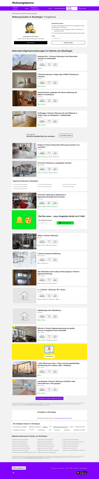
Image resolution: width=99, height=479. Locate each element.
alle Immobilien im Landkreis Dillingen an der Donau (49, 398)
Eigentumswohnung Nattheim (45, 441)
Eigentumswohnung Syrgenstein (20, 439)
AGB (66, 468)
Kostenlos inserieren (15, 8)
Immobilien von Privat (79, 430)
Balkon (50, 426)
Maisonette (57, 430)
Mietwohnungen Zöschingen (21, 188)
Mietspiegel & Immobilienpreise (35, 8)
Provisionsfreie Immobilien (20, 427)
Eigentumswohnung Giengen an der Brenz (73, 441)
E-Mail (53, 36)
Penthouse (67, 430)
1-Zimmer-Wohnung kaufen (20, 184)
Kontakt (71, 468)
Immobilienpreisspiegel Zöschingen (63, 418)
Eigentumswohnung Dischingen (71, 439)
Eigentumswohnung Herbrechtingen (21, 448)
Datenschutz (54, 468)
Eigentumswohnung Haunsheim (71, 444)
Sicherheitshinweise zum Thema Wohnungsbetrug (34, 404)
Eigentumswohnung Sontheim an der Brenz (48, 450)
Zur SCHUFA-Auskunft (65, 135)
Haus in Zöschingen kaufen (45, 186)
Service (50, 8)
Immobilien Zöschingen (68, 186)
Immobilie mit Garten (80, 426)
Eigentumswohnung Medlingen (70, 446)
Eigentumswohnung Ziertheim (20, 441)
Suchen (27, 8)
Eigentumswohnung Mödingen (20, 444)
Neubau (71, 426)
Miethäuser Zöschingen (35, 427)
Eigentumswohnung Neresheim (45, 444)
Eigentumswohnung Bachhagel (45, 439)
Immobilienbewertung (59, 8)
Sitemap (76, 468)
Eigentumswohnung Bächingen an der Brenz (74, 450)
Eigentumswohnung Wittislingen (21, 446)
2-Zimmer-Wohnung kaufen (45, 184)
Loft (50, 430)
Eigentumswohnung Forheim (70, 448)
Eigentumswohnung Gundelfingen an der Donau (24, 452)
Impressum (61, 468)
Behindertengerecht (60, 427)
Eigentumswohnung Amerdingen (21, 450)
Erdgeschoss (41, 430)
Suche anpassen (31, 42)
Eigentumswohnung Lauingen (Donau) (47, 452)
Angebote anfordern (66, 223)
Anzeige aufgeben (69, 8)
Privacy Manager (83, 468)
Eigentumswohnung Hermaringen (46, 446)
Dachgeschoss (31, 429)
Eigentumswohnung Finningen (45, 448)
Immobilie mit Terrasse (19, 430)
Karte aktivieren (49, 356)
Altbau (45, 427)
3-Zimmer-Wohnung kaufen (69, 184)
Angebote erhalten (68, 42)
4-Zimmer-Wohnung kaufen (20, 186)
